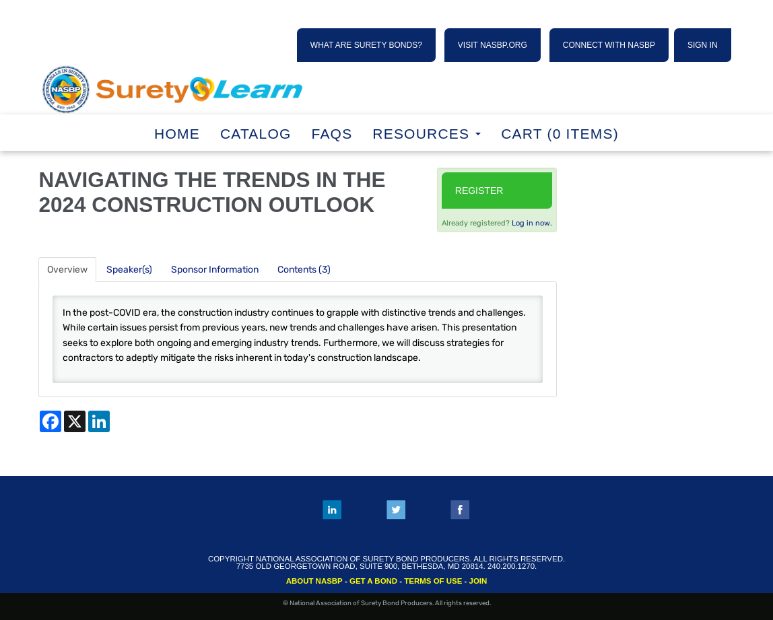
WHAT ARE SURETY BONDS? (366, 45)
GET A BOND (373, 581)
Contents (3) (304, 269)
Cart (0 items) (560, 133)
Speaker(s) (129, 269)
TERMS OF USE (433, 581)
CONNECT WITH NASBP (609, 45)
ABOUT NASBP (314, 581)
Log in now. (532, 223)
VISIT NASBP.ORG (492, 45)
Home (177, 133)
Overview (67, 269)
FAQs (332, 133)
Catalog (256, 133)
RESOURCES (426, 133)
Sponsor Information (215, 269)
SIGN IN (702, 45)
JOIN (478, 581)
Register (479, 190)
